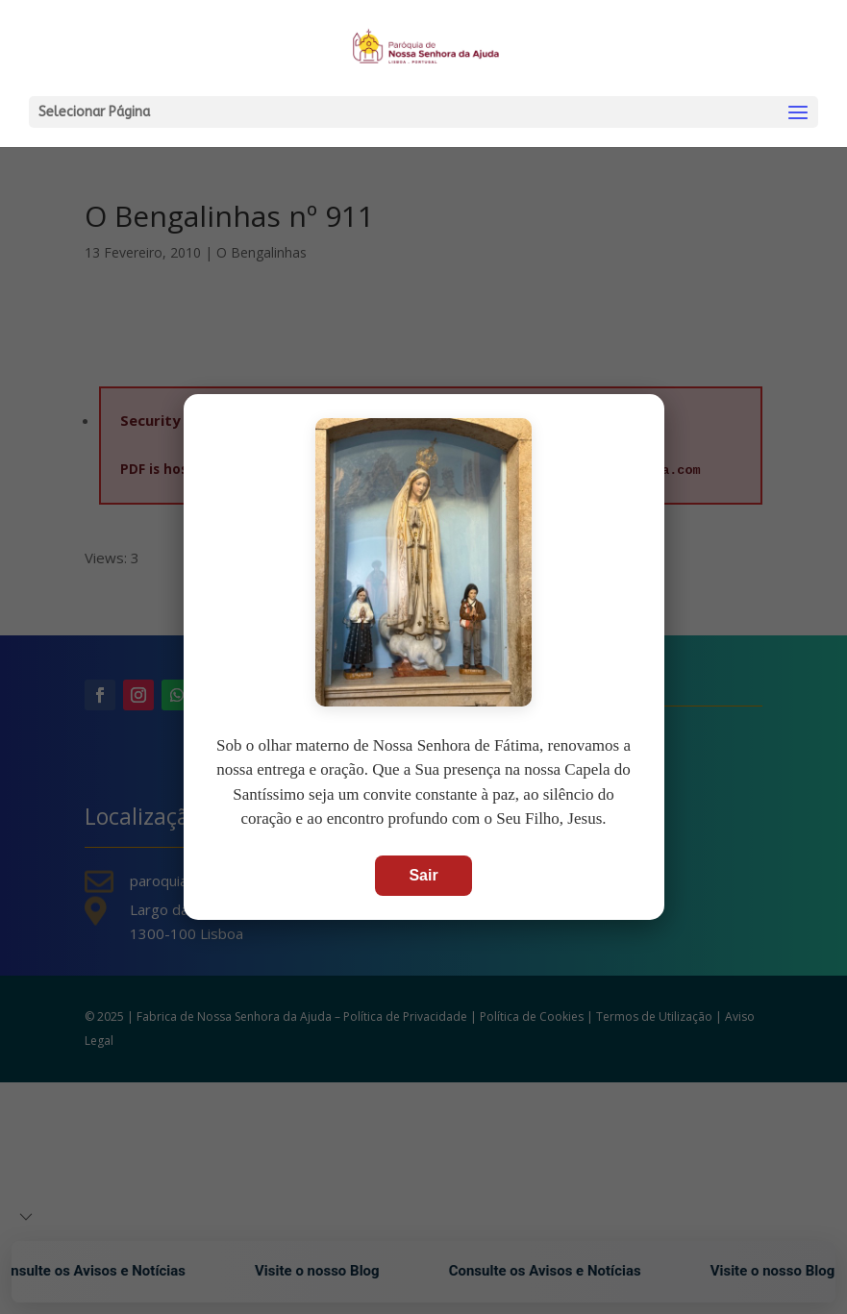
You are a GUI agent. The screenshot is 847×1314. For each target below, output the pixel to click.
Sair (423, 875)
